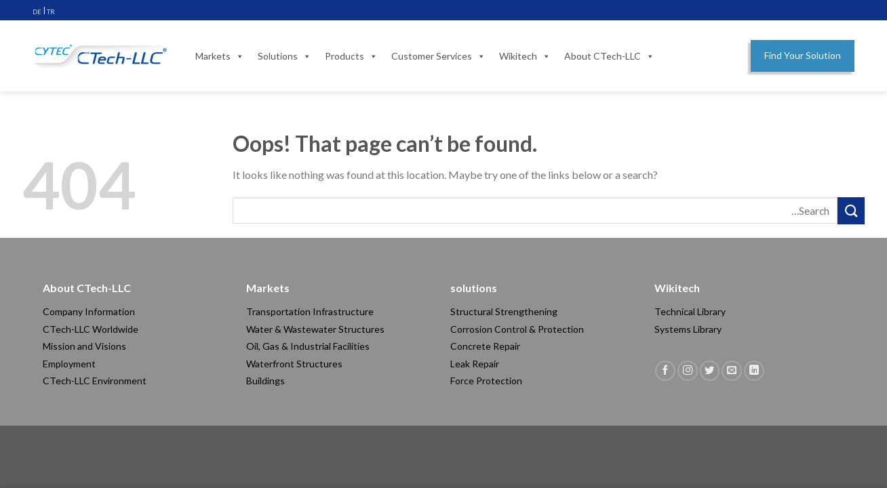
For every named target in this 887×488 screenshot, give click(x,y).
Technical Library (690, 311)
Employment (69, 363)
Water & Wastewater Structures (315, 329)
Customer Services (438, 56)
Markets (219, 56)
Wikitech (525, 56)
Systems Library (688, 329)
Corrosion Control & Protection (517, 329)
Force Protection (486, 380)
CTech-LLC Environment (94, 380)
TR (51, 12)
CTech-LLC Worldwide (90, 329)
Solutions (284, 56)
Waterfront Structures (294, 363)
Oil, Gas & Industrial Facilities (308, 346)
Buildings (265, 380)
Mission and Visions (84, 346)
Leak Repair (474, 363)
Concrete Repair (485, 346)
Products (351, 56)
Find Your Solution (802, 55)
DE (37, 12)
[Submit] (851, 210)
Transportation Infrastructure (310, 311)
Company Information (89, 311)
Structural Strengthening (503, 311)
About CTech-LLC (609, 56)
